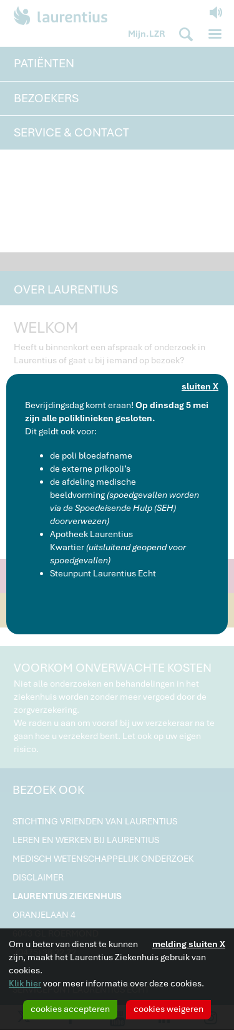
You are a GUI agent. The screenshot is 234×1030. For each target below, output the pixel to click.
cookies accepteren (70, 1008)
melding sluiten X (188, 944)
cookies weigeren (168, 1008)
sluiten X (200, 386)
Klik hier (25, 983)
